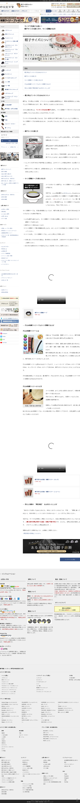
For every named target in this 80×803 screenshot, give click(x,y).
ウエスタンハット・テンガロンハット (11, 46)
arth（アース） (44, 704)
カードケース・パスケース (7, 746)
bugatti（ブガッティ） (46, 712)
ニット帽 (7, 81)
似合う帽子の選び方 (6, 174)
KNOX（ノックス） (6, 714)
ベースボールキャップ (10, 78)
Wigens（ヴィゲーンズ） (7, 722)
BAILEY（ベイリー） (46, 708)
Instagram (4, 333)
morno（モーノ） (45, 706)
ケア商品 (4, 750)
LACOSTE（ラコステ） (27, 708)
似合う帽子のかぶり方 (7, 176)
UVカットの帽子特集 (27, 787)
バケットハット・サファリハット (11, 54)
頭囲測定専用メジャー (7, 233)
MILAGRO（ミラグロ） (48, 730)
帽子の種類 (4, 171)
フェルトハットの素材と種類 (8, 782)
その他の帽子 (8, 105)
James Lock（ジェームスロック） (9, 712)
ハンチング (12, 14)
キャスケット (8, 74)
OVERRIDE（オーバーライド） (48, 702)
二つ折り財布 (5, 735)
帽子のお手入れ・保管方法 (8, 178)
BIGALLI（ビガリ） (6, 706)
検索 (49, 11)
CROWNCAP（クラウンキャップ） (66, 710)
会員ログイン (5, 290)
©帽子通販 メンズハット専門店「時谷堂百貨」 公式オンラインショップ (40, 801)
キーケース (4, 744)
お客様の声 (4, 251)
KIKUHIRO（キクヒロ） (48, 734)
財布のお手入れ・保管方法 (8, 194)
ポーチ (3, 748)
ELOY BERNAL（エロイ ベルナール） (10, 704)
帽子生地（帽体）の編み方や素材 (9, 772)
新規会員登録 (5, 292)
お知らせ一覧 (5, 280)
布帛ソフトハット (9, 34)
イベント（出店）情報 (7, 255)
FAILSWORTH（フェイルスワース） (30, 702)
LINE (3, 339)
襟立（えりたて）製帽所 (63, 712)
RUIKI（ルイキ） (47, 740)
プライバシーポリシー (7, 277)
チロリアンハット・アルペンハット (11, 50)
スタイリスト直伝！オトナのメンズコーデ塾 (10, 261)
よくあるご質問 (70, 14)
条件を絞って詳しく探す (12, 143)
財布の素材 (4, 197)
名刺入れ (4, 742)
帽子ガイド (50, 14)
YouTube (4, 342)
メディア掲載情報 (6, 253)
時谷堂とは (4, 248)
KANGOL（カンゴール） (27, 714)
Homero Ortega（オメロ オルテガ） (9, 702)
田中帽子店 (24, 712)
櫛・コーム (8, 127)
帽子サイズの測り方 (30, 76)
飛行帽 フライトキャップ (11, 89)
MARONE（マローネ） (27, 704)
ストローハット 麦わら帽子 (11, 42)
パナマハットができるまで (7, 780)
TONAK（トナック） (62, 706)
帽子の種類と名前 (5, 762)
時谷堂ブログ (5, 258)
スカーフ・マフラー (10, 124)
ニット (37, 683)
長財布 (3, 733)
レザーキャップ (9, 93)
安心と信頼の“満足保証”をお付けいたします (37, 88)
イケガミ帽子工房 (45, 720)
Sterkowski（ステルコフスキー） (65, 708)
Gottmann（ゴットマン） (7, 720)
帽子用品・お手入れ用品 (11, 108)
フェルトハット (9, 38)
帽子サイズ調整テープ (41, 312)
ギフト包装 (4, 218)
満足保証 (4, 211)
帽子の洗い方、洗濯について (8, 180)
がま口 (3, 739)
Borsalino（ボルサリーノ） (8, 710)
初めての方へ (44, 14)
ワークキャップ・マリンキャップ (11, 97)
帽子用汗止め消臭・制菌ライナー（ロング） (47, 479)
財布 (6, 116)
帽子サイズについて (6, 169)
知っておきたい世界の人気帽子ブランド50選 (10, 184)
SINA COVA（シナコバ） (46, 722)
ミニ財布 (4, 737)
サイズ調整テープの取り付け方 (34, 80)
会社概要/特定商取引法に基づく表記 (10, 274)
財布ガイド (55, 14)
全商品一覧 (13, 147)
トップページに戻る (70, 559)
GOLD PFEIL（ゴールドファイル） (51, 736)
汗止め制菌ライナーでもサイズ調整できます (38, 84)
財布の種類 (4, 199)
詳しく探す (54, 11)
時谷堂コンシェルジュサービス (9, 230)
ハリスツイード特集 (27, 785)
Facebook (66, 776)
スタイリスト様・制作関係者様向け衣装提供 (10, 236)
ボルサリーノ (19, 14)
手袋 (6, 120)
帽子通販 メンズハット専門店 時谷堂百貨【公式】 (12, 668)
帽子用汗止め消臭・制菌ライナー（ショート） (48, 491)
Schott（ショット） (26, 710)
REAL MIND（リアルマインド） (50, 738)
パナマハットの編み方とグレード (9, 778)
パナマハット (6, 14)
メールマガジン (5, 264)
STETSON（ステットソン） (8, 708)
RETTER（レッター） (27, 716)
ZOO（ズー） (46, 732)
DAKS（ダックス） (26, 706)
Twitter (4, 336)
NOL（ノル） (25, 718)
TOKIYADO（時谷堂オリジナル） (48, 710)
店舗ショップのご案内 (7, 228)
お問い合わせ (77, 14)
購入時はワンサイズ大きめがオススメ (36, 72)
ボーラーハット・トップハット (11, 62)
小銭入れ (4, 740)
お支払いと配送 (62, 14)
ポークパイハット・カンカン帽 (11, 58)
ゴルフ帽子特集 (26, 791)
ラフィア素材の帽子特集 (28, 789)
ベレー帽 (7, 85)
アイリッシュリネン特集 (28, 784)
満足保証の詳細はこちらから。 (33, 533)
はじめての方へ (5, 246)
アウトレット (4, 147)
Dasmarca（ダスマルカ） (47, 714)
